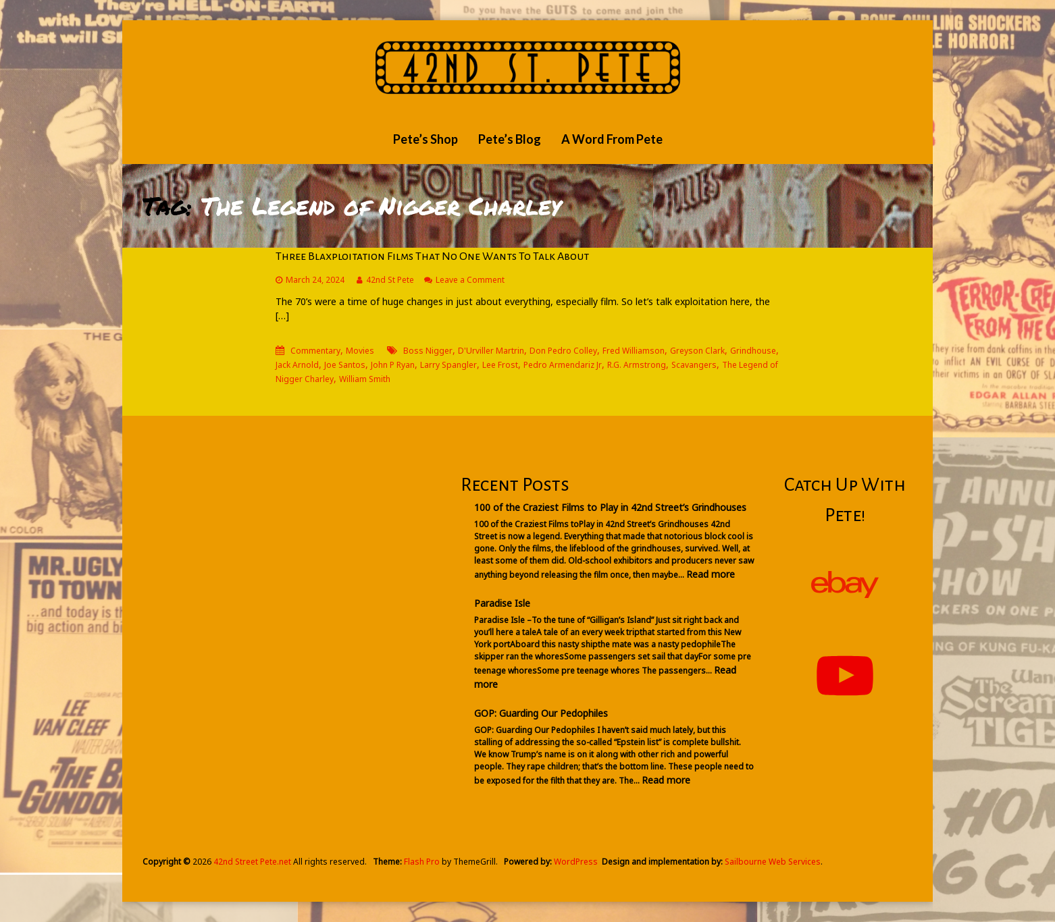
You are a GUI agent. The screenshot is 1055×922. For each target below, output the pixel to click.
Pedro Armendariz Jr (562, 365)
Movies (360, 350)
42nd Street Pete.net (252, 861)
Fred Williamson (633, 350)
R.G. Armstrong (636, 365)
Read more (710, 574)
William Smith (364, 379)
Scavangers (694, 365)
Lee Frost (500, 365)
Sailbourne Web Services (773, 861)
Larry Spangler (448, 365)
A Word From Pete (612, 139)
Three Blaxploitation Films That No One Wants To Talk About (432, 256)
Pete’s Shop (425, 139)
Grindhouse (753, 350)
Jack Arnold (297, 365)
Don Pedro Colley (563, 350)
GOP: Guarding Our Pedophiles (541, 713)
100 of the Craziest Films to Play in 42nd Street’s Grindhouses (610, 507)
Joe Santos (344, 365)
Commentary (315, 350)
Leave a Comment (470, 280)
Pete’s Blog (509, 139)
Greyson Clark (697, 350)
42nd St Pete (390, 280)
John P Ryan (393, 365)
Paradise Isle (502, 603)
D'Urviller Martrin (491, 350)
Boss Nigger (428, 350)
